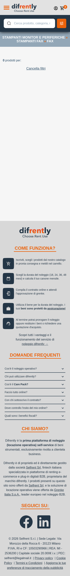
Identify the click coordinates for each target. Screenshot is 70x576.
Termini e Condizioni (28, 563)
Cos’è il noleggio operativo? (21, 368)
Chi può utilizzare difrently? (20, 376)
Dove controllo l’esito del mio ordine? (26, 407)
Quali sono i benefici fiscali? (21, 415)
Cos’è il (16, 384)
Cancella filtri (36, 68)
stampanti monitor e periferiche (33, 37)
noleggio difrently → (35, 344)
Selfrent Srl (33, 467)
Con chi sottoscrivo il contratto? (23, 400)
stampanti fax (30, 41)
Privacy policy (44, 558)
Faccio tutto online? (16, 392)
